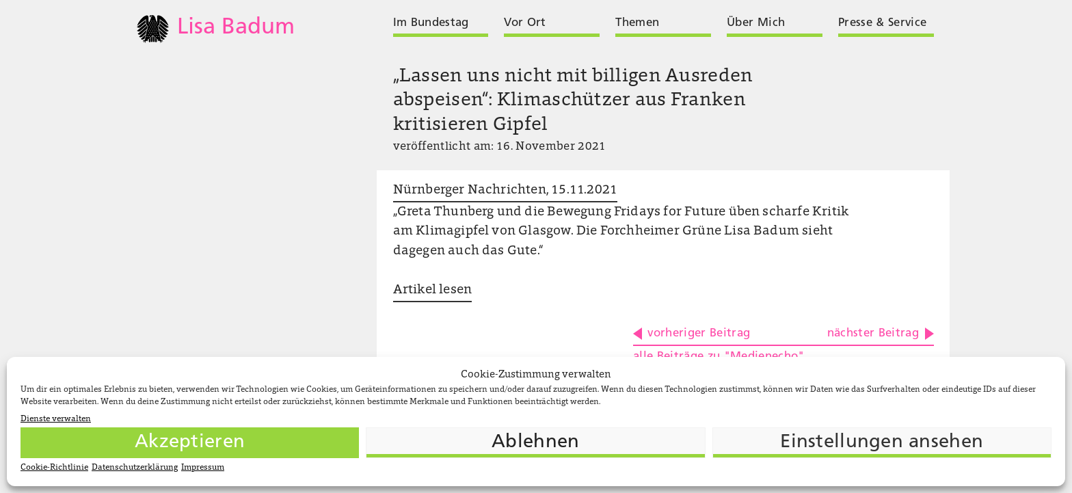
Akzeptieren (190, 442)
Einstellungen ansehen (881, 442)
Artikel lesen (432, 290)
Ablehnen (535, 442)
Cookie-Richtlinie (54, 468)
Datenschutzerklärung (135, 468)
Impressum (202, 468)
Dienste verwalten (56, 419)
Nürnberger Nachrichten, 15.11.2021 (505, 190)
